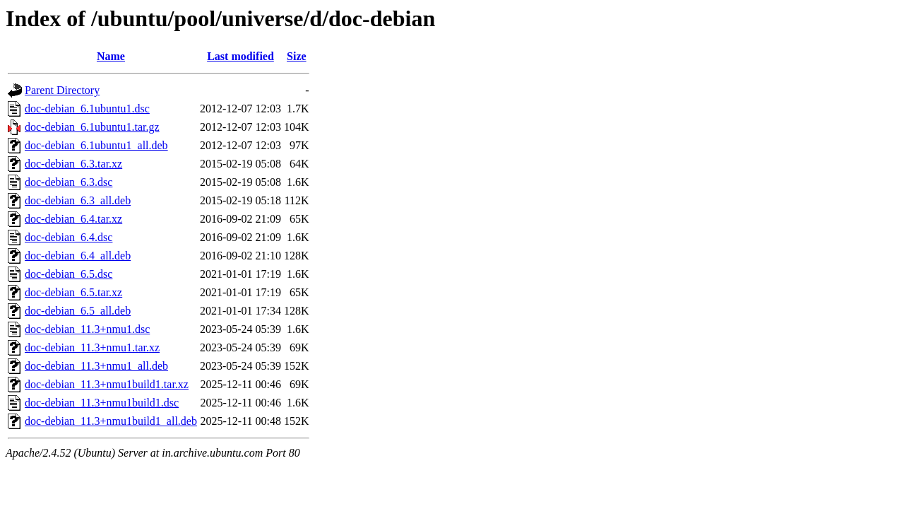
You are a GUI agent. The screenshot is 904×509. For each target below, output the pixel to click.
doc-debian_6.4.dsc (68, 237)
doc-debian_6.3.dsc (68, 182)
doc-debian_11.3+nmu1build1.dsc (102, 403)
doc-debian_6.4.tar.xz (73, 219)
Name (111, 56)
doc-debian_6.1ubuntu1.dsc (87, 109)
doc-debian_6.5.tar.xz (73, 292)
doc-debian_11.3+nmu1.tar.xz (92, 347)
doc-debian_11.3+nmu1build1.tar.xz (107, 384)
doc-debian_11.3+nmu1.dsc (87, 329)
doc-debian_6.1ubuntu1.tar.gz (92, 127)
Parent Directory (62, 90)
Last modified (240, 56)
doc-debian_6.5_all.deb (78, 311)
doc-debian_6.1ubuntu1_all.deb (96, 145)
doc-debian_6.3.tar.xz (73, 164)
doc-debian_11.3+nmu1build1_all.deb (111, 421)
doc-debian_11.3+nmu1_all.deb (96, 366)
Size (297, 56)
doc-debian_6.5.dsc (68, 274)
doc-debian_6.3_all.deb (78, 200)
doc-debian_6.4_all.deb (78, 256)
